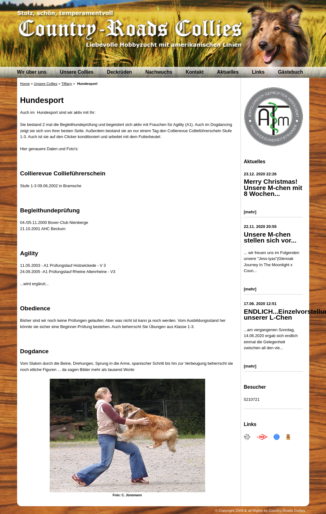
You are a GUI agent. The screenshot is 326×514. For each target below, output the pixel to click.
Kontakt (195, 72)
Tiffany (66, 83)
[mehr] (250, 212)
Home (25, 83)
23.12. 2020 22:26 (260, 174)
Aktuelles (227, 72)
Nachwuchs (158, 72)
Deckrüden (119, 72)
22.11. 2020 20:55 (260, 226)
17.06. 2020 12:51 (260, 303)
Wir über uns (32, 72)
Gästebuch (290, 72)
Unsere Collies (77, 72)
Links (258, 72)
